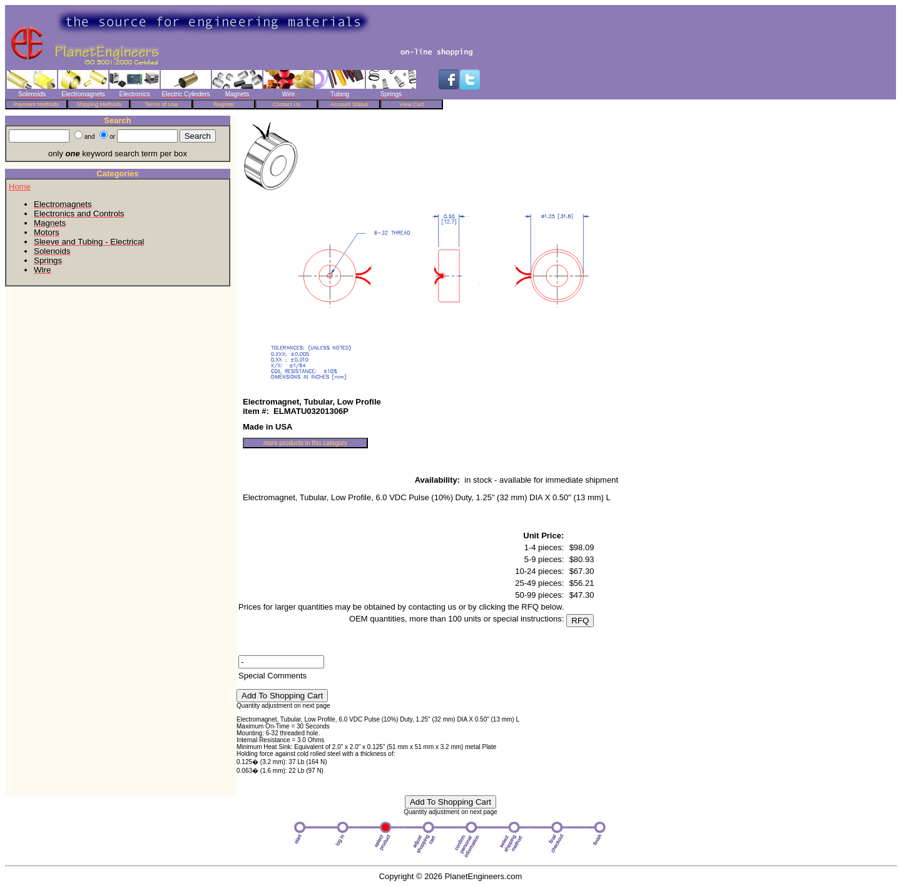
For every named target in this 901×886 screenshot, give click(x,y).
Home (20, 186)
